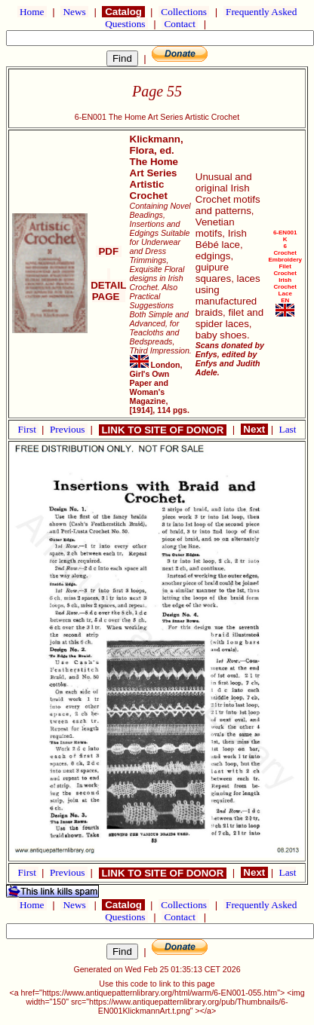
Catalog (123, 11)
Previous (69, 429)
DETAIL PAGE (108, 285)
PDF (109, 251)
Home (32, 11)
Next (254, 429)
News (74, 11)
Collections (184, 11)
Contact (180, 23)
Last (288, 429)
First (28, 429)
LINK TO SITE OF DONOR (162, 430)
